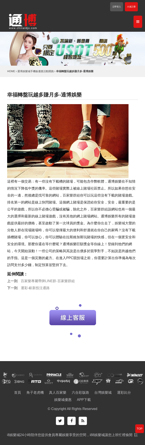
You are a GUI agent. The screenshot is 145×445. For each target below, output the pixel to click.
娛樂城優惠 (63, 400)
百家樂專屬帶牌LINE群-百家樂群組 (48, 281)
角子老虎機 (35, 392)
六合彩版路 (80, 392)
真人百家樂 (57, 392)
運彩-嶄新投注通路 (35, 288)
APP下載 (84, 400)
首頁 (17, 392)
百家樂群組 (71, 195)
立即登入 (116, 6)
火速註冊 (131, 6)
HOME (11, 71)
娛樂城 (120, 223)
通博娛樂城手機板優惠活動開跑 (35, 71)
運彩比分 (124, 392)
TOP (140, 428)
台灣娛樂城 (103, 392)
